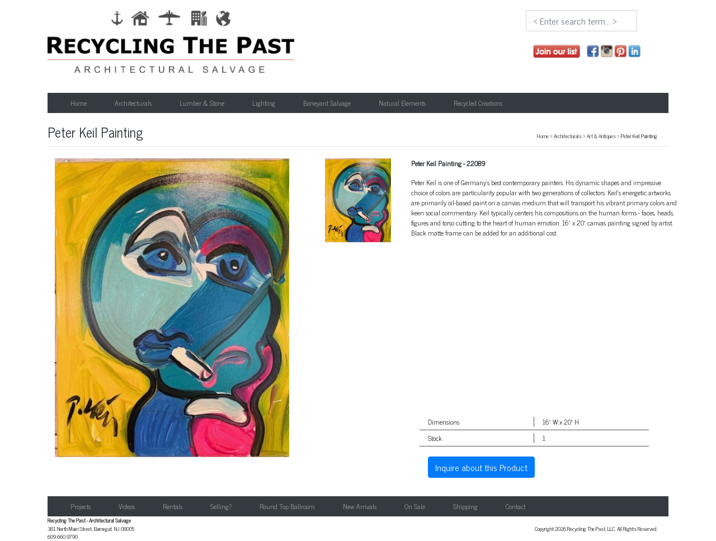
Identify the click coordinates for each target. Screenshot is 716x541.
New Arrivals (359, 506)
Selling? (221, 506)
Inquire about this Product (481, 467)
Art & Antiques (601, 135)
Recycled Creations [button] (478, 103)
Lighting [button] (263, 103)
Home (78, 103)
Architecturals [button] (133, 103)
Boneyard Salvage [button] (327, 103)
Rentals (172, 506)
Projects (80, 506)
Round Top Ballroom (287, 506)
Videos (127, 506)
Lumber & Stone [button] (202, 103)
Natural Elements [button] (402, 103)
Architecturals (568, 135)
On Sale (414, 506)
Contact (515, 506)
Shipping (465, 506)
